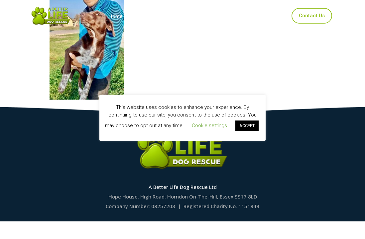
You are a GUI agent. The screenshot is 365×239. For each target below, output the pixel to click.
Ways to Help (239, 16)
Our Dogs (152, 16)
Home (117, 16)
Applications (193, 16)
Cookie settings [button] (209, 125)
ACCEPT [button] (247, 125)
